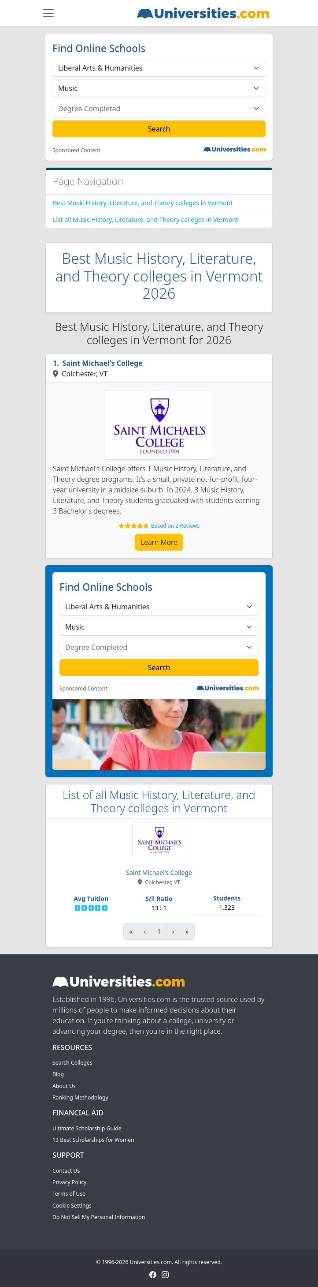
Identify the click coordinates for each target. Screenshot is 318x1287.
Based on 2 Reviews (175, 525)
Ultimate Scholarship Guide (87, 1128)
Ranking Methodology (80, 1097)
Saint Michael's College (103, 363)
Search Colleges (72, 1062)
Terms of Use (68, 1193)
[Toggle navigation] (48, 13)
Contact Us (66, 1170)
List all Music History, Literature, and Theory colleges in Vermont (145, 219)
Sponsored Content (76, 150)
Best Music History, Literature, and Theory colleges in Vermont (143, 203)
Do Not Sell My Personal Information (98, 1217)
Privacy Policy (69, 1182)
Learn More (159, 542)
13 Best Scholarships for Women (93, 1140)
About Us (64, 1086)
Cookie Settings (72, 1205)
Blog (58, 1074)
